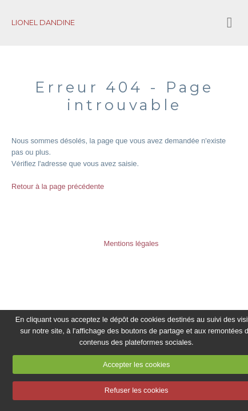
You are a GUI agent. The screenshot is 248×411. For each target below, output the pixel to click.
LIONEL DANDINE (43, 22)
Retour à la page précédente (57, 186)
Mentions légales (130, 243)
